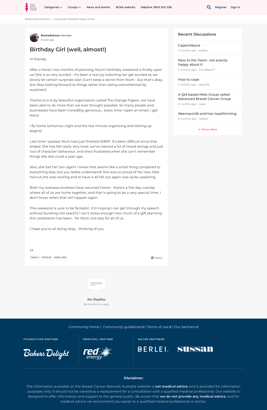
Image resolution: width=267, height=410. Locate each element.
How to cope (188, 80)
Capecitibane (189, 45)
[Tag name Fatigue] (46, 257)
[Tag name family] (35, 257)
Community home (84, 327)
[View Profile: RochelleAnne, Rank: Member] (34, 37)
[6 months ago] (187, 104)
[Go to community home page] (31, 7)
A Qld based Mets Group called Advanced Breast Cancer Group (204, 97)
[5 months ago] (187, 50)
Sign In (235, 7)
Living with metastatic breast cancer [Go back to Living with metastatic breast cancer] (74, 19)
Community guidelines (122, 327)
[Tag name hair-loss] (60, 257)
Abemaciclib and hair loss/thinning (207, 114)
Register (221, 7)
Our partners (184, 327)
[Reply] (156, 257)
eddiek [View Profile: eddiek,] (203, 50)
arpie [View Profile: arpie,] (202, 104)
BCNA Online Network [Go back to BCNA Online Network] (37, 19)
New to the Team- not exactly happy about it (203, 62)
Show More (207, 129)
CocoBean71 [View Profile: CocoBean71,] (207, 69)
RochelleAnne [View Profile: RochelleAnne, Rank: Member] (50, 35)
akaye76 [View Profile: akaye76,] (204, 84)
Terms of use (157, 327)
